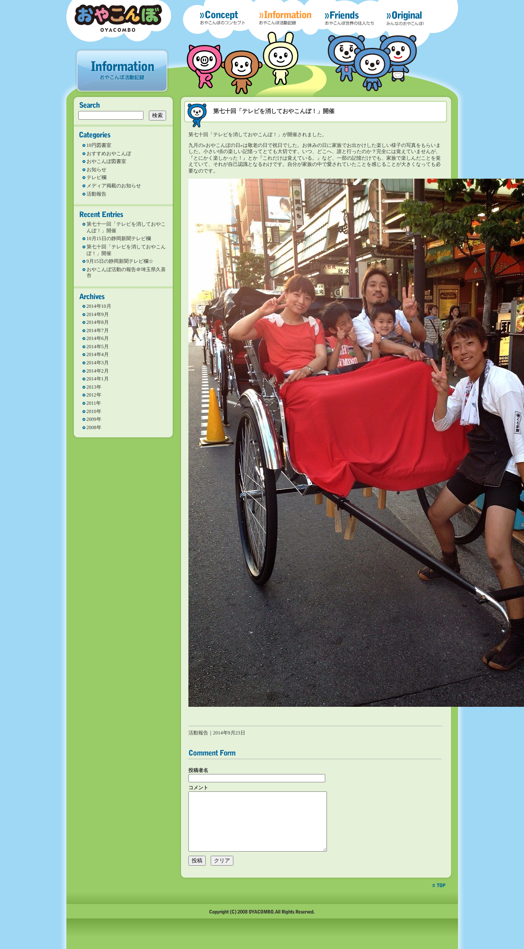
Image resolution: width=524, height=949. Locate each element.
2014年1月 (98, 379)
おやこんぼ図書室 (106, 161)
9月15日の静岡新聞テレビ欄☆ (120, 261)
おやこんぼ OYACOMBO (118, 18)
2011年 (94, 403)
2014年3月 (98, 363)
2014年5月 (98, 346)
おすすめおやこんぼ (109, 153)
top (439, 898)
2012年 (94, 395)
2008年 (94, 427)
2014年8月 (98, 322)
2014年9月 (98, 314)
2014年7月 (98, 330)
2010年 (94, 411)
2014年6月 (98, 338)
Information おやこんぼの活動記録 (285, 18)
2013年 (94, 387)
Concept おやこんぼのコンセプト (222, 18)
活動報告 (96, 194)
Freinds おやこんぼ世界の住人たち (349, 18)
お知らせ (96, 169)
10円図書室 (99, 145)
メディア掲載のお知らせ (114, 186)
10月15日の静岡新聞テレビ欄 (119, 238)
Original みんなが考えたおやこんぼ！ (414, 20)
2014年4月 (98, 354)
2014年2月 (98, 371)
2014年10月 (99, 306)
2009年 (94, 419)
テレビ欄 (96, 177)
